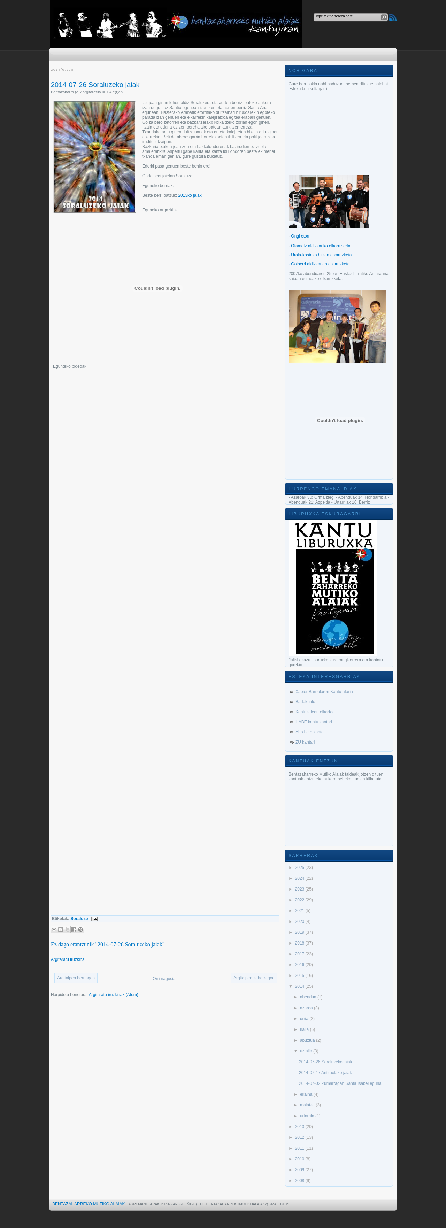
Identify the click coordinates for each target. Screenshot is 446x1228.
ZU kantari (305, 742)
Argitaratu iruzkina (68, 959)
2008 (300, 1180)
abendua (308, 997)
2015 (300, 975)
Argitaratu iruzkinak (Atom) (113, 994)
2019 (300, 932)
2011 (300, 1148)
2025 (300, 867)
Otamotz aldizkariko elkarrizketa (320, 245)
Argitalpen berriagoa (76, 978)
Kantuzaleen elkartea (315, 711)
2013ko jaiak (189, 195)
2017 (300, 953)
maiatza (308, 1105)
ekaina (307, 1094)
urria (304, 1018)
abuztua (308, 1040)
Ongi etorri (300, 236)
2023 (300, 889)
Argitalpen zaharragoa (254, 978)
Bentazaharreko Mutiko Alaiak (88, 1204)
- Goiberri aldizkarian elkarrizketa (319, 264)
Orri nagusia (164, 978)
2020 (300, 921)
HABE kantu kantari (313, 722)
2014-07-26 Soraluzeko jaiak (95, 84)
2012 (300, 1137)
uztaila (306, 1051)
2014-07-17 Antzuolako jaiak (325, 1072)
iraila (305, 1029)
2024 (300, 878)
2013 (300, 1126)
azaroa (307, 1007)
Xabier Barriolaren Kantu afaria (324, 691)
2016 (300, 964)
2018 (300, 943)
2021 (300, 910)
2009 (300, 1169)
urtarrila (307, 1115)
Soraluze (79, 918)
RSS (393, 17)
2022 (300, 899)
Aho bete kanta (309, 732)
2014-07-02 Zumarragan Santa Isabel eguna (340, 1083)
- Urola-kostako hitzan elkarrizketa (320, 254)
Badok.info (305, 701)
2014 (300, 986)
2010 (300, 1159)
